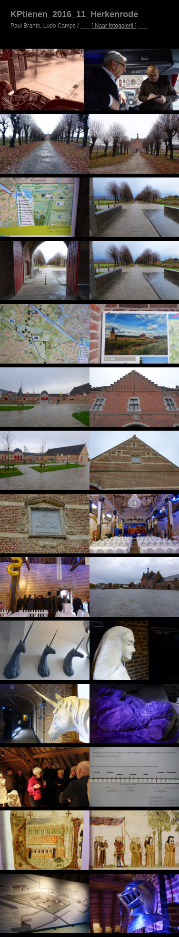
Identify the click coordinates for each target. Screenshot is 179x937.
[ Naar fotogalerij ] (114, 25)
